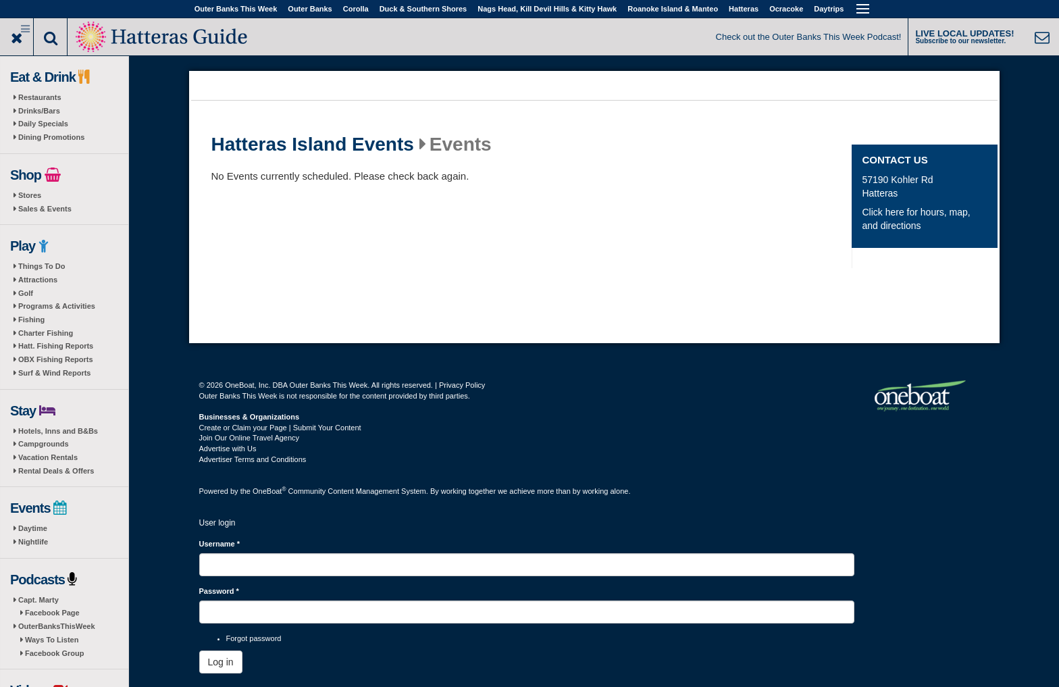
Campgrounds (43, 444)
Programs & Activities (56, 306)
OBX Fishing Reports (55, 359)
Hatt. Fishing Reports (55, 346)
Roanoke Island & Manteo (672, 9)
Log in (221, 662)
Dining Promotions (51, 137)
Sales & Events (45, 209)
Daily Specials (43, 124)
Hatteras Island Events (312, 144)
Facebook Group (54, 653)
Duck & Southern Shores (423, 9)
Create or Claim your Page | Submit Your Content (280, 428)
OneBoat (269, 491)
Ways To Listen (51, 640)
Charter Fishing (45, 333)
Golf (25, 293)
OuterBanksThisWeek (56, 626)
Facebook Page (52, 613)
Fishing (31, 319)
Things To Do (41, 266)
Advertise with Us (228, 448)
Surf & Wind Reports (54, 373)
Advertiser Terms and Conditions (253, 459)
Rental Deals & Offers (56, 471)
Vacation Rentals (48, 457)
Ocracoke (786, 9)
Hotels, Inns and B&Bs (58, 431)
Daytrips (829, 9)
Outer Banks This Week (236, 9)
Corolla (356, 9)
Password (219, 591)
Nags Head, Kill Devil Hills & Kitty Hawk (547, 9)
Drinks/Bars (39, 111)
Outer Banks (310, 9)
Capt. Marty (38, 600)
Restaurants (39, 97)
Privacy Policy (462, 385)
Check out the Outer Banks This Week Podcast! (809, 37)
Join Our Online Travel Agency (249, 438)
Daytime (32, 528)
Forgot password (254, 638)
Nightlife (33, 542)
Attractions (37, 280)
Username (219, 544)
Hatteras (743, 9)
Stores (29, 195)
